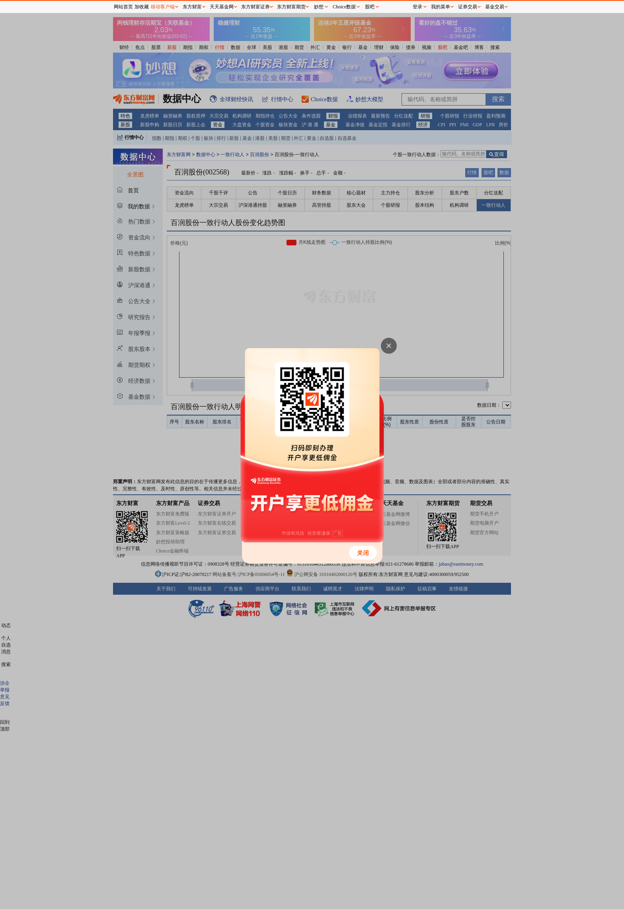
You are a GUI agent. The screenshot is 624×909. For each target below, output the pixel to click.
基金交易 (494, 7)
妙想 (319, 7)
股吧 (369, 7)
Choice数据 (344, 7)
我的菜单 (440, 7)
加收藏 (142, 7)
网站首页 (123, 7)
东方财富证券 (255, 7)
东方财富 (192, 7)
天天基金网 (222, 7)
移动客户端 (163, 7)
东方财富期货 (291, 7)
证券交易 (467, 7)
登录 (417, 7)
